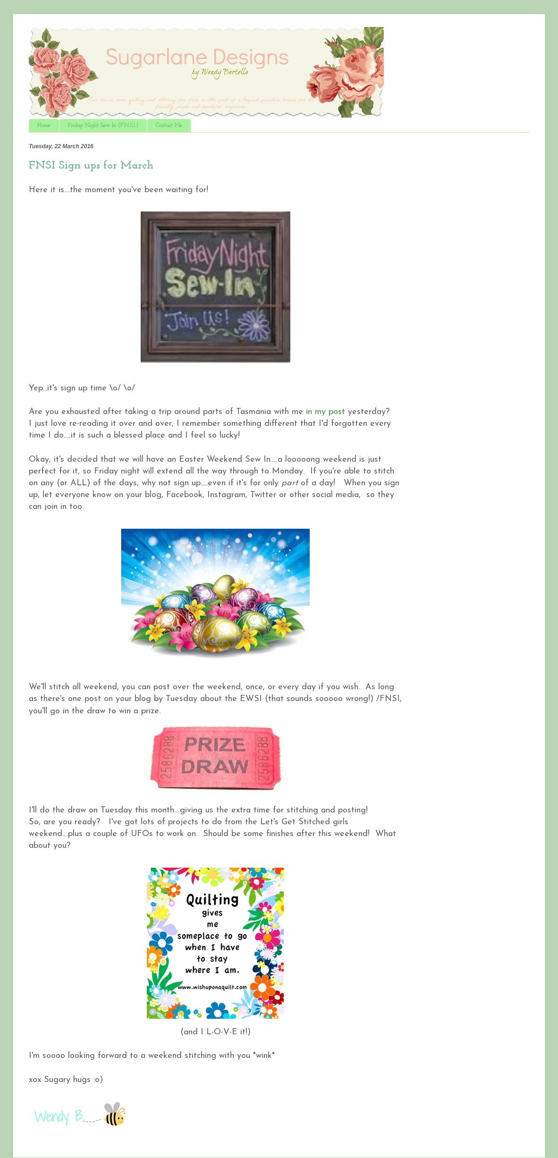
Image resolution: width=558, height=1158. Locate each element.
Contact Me (169, 125)
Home (44, 125)
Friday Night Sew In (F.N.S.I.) (103, 125)
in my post (327, 411)
